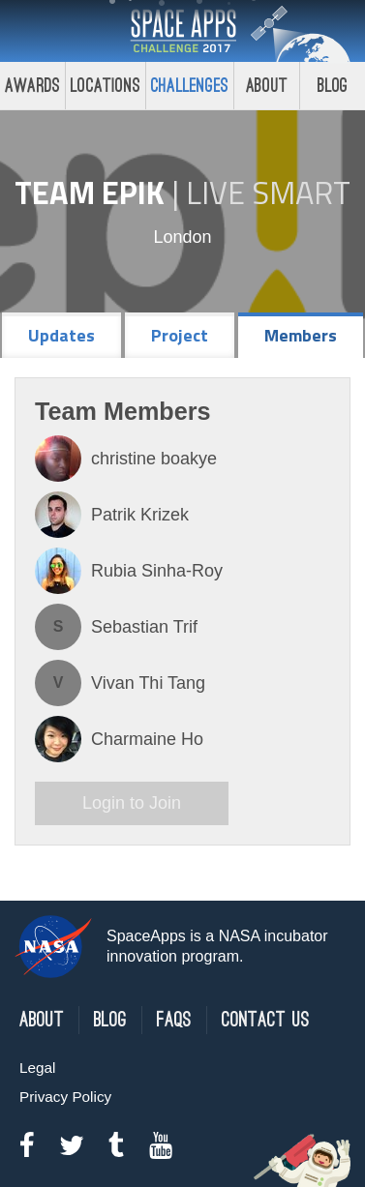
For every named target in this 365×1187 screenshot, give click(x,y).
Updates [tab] (61, 335)
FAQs (174, 1020)
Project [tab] (179, 335)
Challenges (189, 85)
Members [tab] (300, 335)
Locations (105, 85)
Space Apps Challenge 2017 (183, 31)
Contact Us (266, 1020)
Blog (110, 1020)
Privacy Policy (65, 1096)
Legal (37, 1067)
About (267, 85)
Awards (32, 85)
